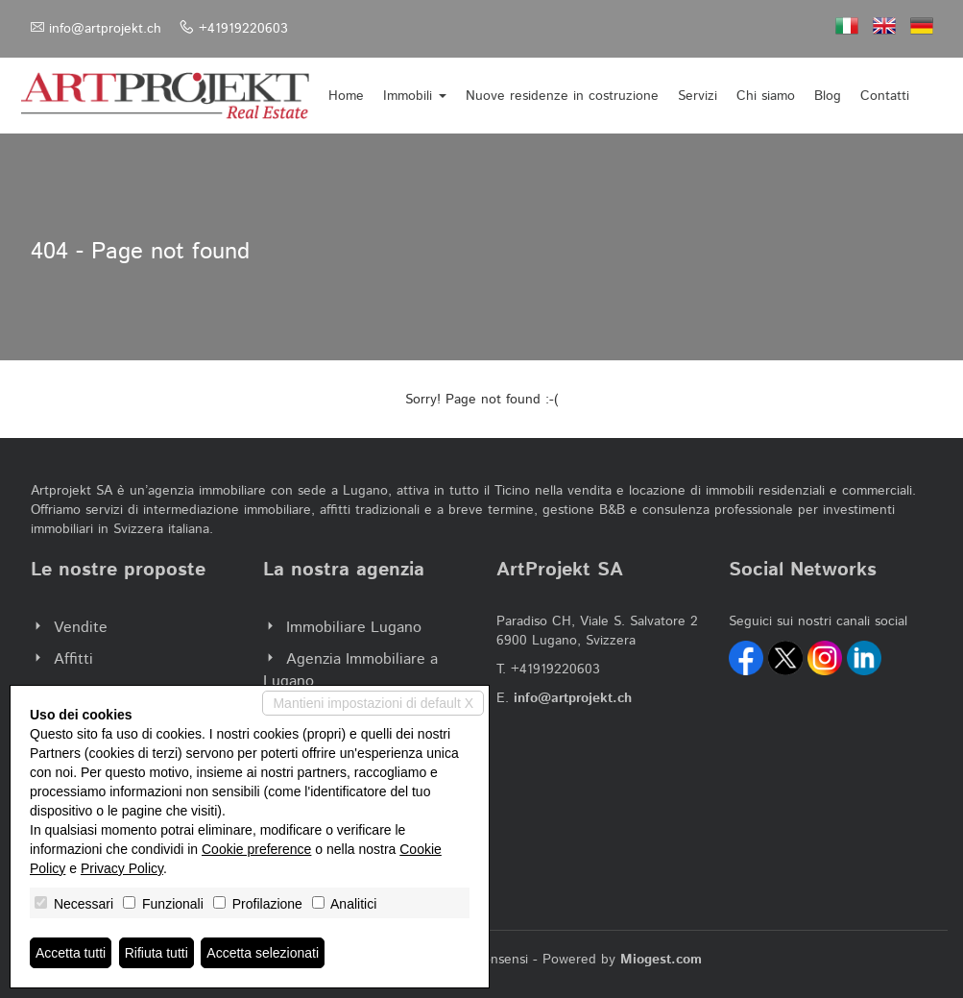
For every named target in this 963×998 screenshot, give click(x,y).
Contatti (884, 96)
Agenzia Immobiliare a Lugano (350, 670)
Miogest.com (661, 959)
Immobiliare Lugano (353, 628)
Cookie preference (256, 849)
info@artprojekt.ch (105, 28)
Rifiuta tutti (156, 953)
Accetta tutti (71, 953)
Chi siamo (765, 96)
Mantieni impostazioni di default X (373, 703)
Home (346, 96)
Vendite (81, 628)
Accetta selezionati (262, 953)
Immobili (414, 96)
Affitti (73, 659)
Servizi (697, 96)
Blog (827, 96)
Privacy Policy (122, 868)
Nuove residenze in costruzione (562, 96)
